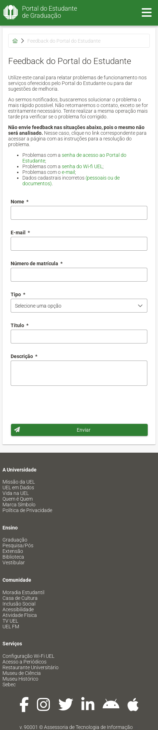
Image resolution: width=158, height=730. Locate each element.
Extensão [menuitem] (12, 551)
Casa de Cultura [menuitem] (20, 598)
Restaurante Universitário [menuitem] (30, 667)
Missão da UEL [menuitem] (18, 482)
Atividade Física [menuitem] (19, 615)
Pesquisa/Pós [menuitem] (17, 545)
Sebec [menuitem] (9, 684)
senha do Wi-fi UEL (82, 166)
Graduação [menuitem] (14, 540)
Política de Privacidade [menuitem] (27, 510)
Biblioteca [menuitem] (13, 557)
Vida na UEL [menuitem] (15, 493)
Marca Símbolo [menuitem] (19, 504)
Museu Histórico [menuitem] (20, 679)
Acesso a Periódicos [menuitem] (24, 662)
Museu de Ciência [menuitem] (21, 673)
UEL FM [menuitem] (10, 626)
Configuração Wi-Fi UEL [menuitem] (28, 656)
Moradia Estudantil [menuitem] (23, 592)
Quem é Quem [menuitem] (17, 499)
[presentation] (65, 405)
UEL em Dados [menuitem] (18, 487)
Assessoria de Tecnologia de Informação (88, 727)
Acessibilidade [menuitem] (18, 609)
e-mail (68, 172)
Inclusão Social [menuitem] (19, 604)
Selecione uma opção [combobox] (38, 306)
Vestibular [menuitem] (13, 562)
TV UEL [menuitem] (10, 621)
